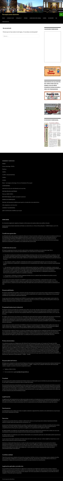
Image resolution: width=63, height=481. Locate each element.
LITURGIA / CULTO (10, 18)
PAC (56, 18)
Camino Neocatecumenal (35, 18)
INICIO (3, 18)
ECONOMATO (51, 18)
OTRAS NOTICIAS (5, 21)
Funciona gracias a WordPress (8, 479)
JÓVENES (25, 18)
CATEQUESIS (18, 18)
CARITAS (44, 18)
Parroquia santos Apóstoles (10, 14)
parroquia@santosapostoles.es (21, 372)
